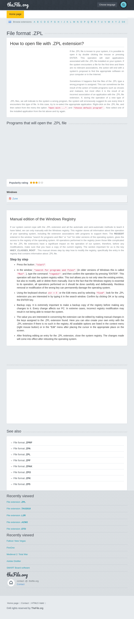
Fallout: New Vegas (16, 541)
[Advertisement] (38, 73)
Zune (15, 198)
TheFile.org (37, 608)
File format (22, 442)
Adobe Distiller (14, 561)
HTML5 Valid (37, 603)
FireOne (11, 547)
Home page (15, 14)
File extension (16, 502)
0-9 (123, 22)
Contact (20, 584)
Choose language (107, 5)
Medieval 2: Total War (17, 554)
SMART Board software (18, 567)
